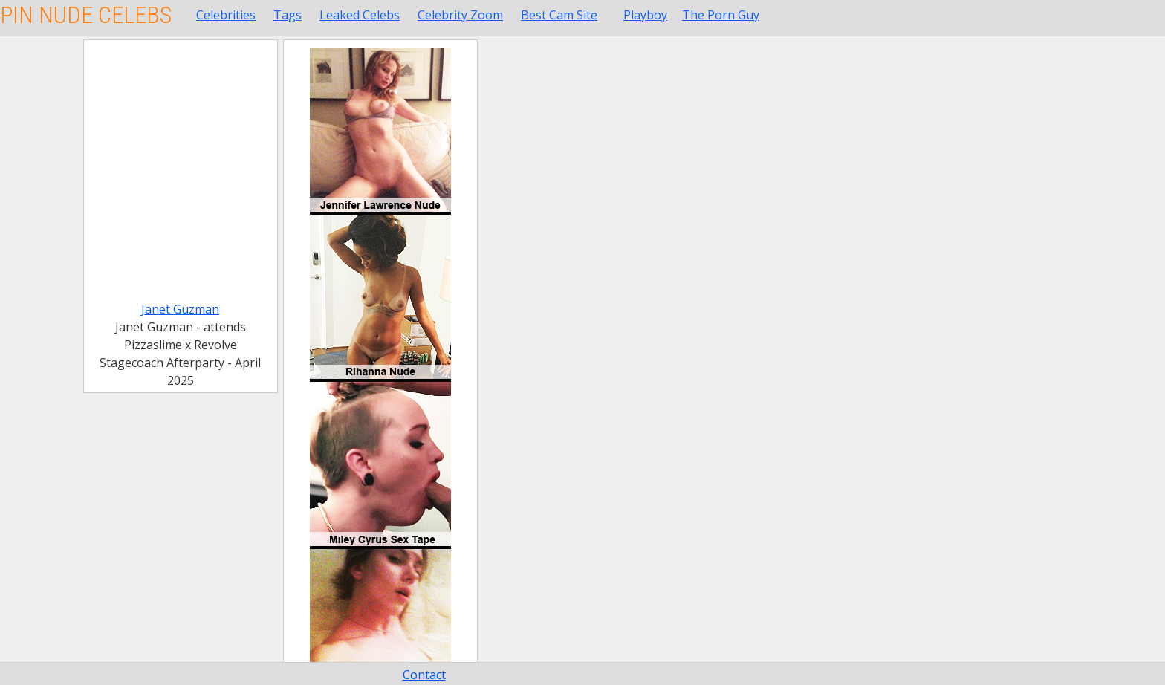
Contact (424, 674)
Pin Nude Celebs (86, 15)
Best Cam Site (559, 15)
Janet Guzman (180, 309)
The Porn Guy (720, 15)
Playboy (645, 15)
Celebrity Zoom (460, 15)
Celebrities (226, 15)
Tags (287, 15)
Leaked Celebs (359, 15)
